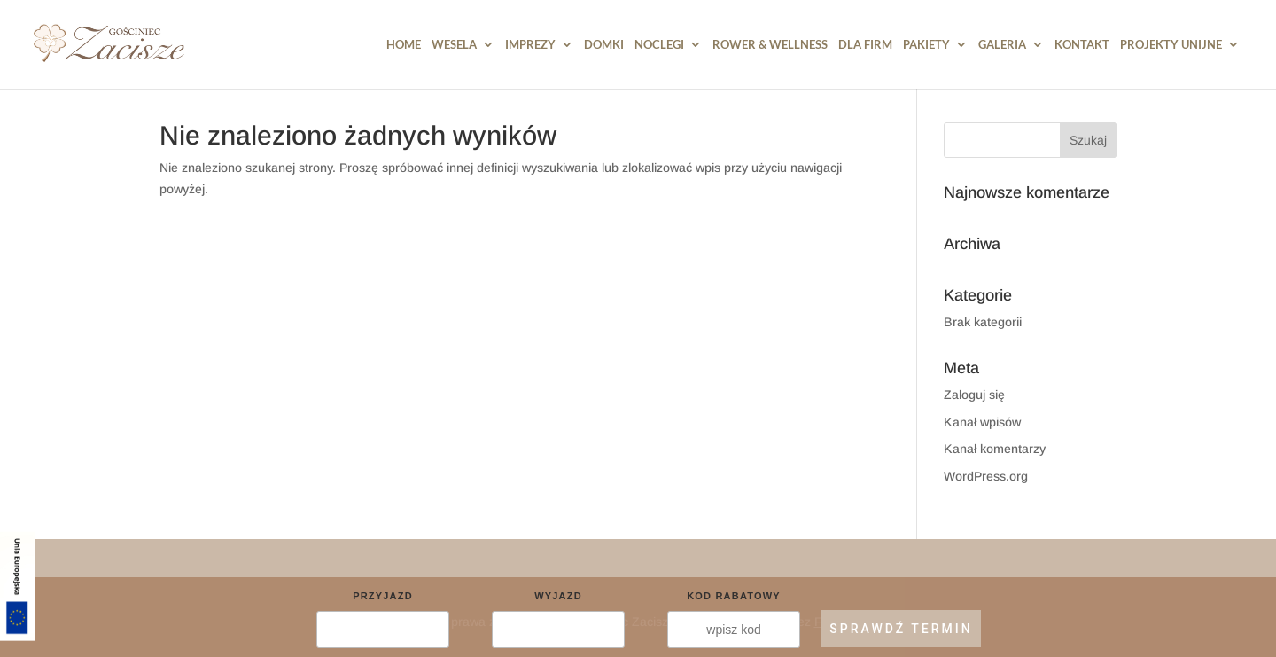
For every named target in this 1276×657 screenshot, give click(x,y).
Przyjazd (383, 596)
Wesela (454, 44)
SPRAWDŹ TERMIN (900, 629)
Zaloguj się (974, 394)
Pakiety (926, 44)
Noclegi (659, 44)
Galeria (1002, 44)
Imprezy (530, 44)
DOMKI (604, 44)
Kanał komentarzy (995, 449)
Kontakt (1081, 44)
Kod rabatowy (734, 596)
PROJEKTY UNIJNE (1171, 44)
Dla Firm (865, 44)
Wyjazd (558, 596)
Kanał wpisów (982, 422)
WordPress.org (986, 476)
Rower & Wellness (770, 44)
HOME (403, 44)
